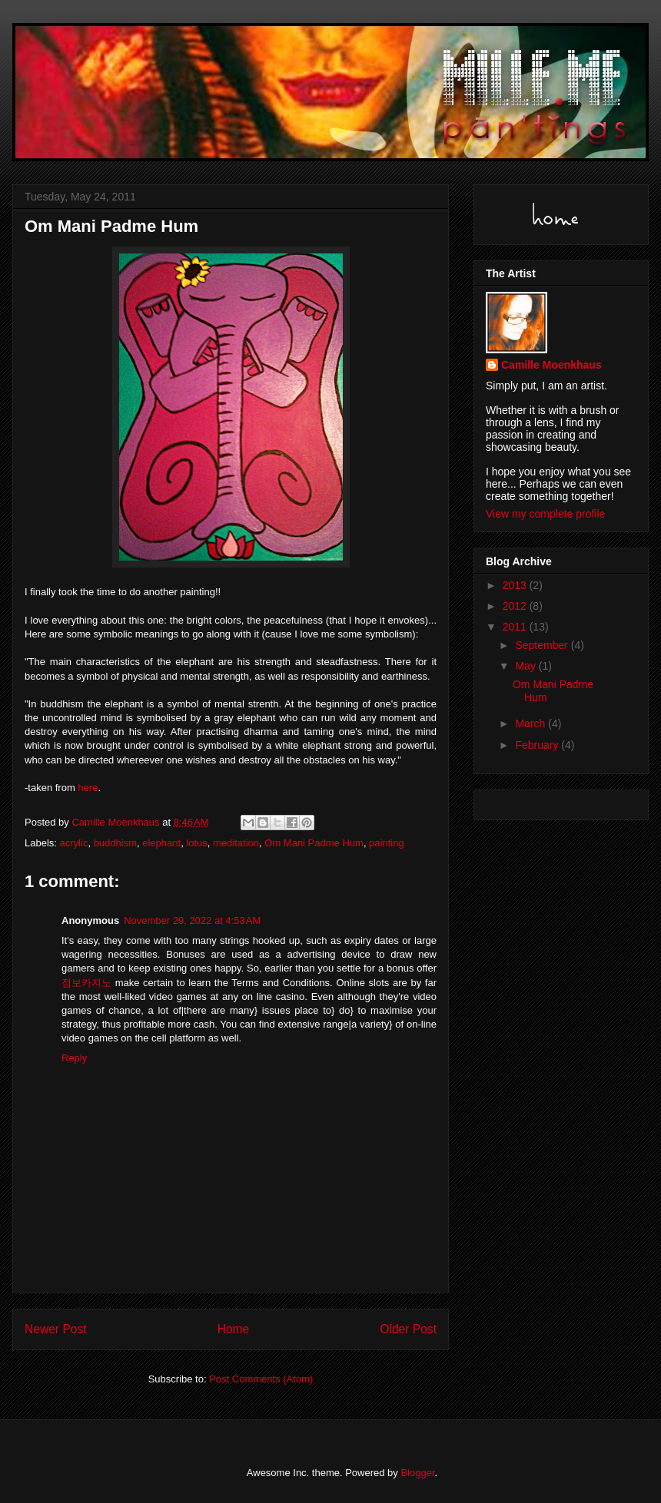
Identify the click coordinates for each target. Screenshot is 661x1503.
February (538, 745)
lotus (196, 843)
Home (234, 1329)
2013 (516, 585)
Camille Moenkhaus (551, 365)
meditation (236, 843)
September (542, 645)
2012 (516, 606)
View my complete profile (545, 514)
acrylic (74, 843)
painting (386, 843)
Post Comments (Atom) (261, 1379)
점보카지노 (86, 982)
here (88, 787)
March (531, 723)
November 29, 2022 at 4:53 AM (192, 920)
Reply (74, 1058)
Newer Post (56, 1329)
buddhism (115, 843)
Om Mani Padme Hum (314, 843)
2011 (516, 627)
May (526, 666)
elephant (161, 843)
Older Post (408, 1329)
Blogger (417, 1472)
